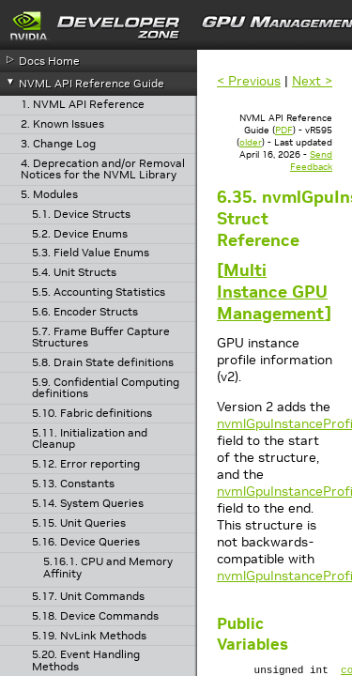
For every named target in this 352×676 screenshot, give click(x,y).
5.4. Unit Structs (74, 273)
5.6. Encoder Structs (85, 312)
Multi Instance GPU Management (272, 291)
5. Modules (49, 195)
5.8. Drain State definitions (103, 363)
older (250, 142)
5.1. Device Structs (81, 214)
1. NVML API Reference (83, 105)
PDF (284, 130)
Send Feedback (311, 160)
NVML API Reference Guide (91, 83)
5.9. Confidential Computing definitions (105, 388)
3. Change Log (58, 144)
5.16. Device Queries (86, 542)
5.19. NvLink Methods (89, 636)
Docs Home (49, 61)
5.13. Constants (73, 484)
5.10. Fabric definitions (92, 413)
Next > (312, 80)
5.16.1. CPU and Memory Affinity (108, 567)
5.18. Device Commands (95, 616)
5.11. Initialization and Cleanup (89, 439)
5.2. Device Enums (80, 234)
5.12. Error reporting (86, 464)
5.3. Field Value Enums (90, 253)
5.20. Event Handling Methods (86, 660)
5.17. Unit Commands (88, 597)
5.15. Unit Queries (79, 523)
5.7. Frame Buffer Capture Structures (101, 337)
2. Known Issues (62, 124)
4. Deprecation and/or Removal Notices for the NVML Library (103, 169)
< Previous (249, 80)
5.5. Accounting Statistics (98, 292)
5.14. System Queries (88, 504)
